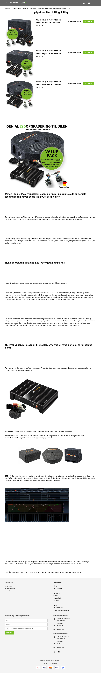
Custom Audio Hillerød (60, 633)
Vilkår (55, 605)
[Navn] (26, 620)
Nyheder (56, 600)
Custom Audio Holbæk (60, 615)
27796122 (60, 626)
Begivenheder (57, 598)
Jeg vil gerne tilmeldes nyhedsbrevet (21, 628)
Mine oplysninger (10, 588)
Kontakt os (60, 629)
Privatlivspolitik (58, 607)
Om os (55, 595)
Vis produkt (88, 21)
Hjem (55, 586)
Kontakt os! (56, 593)
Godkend (9, 633)
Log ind (7, 591)
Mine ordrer (8, 586)
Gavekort (56, 603)
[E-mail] (26, 624)
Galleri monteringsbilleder (61, 610)
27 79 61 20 (60, 644)
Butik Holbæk (57, 591)
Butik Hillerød (57, 588)
